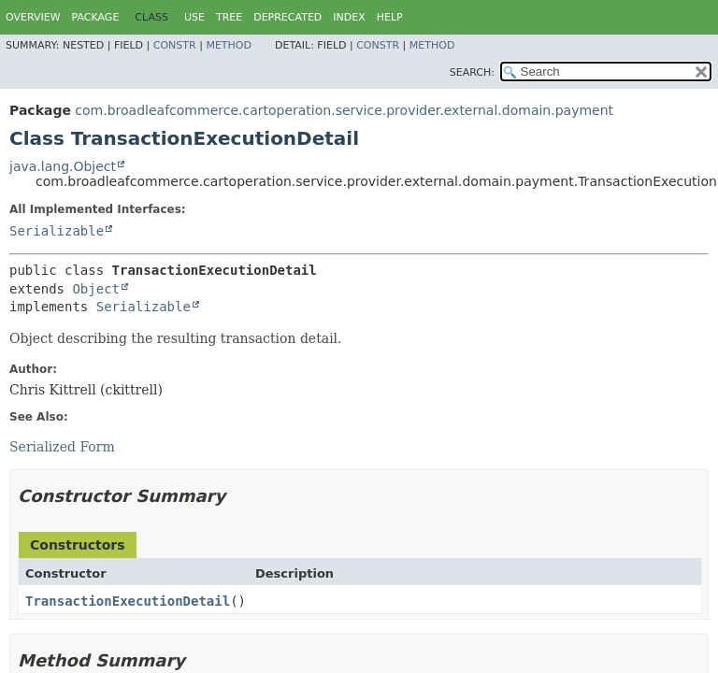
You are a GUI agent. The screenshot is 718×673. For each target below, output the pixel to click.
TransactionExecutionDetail (127, 601)
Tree (229, 17)
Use (194, 17)
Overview (33, 17)
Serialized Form (62, 446)
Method (228, 45)
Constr (174, 45)
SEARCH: (472, 72)
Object (96, 288)
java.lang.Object (62, 166)
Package (96, 17)
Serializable (56, 230)
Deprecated (287, 17)
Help (390, 17)
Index (349, 17)
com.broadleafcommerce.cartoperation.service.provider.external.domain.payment (344, 110)
